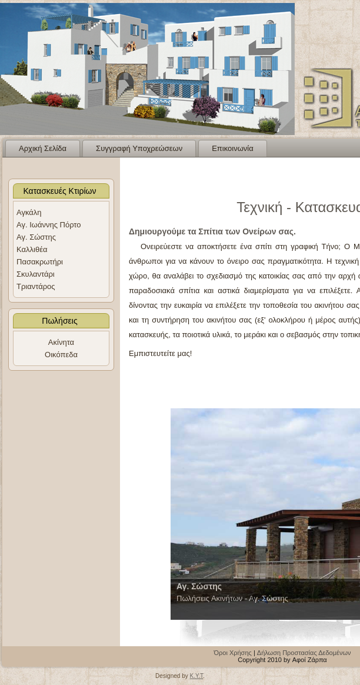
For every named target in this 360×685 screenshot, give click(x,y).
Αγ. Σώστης (36, 237)
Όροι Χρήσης (233, 652)
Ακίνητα (61, 342)
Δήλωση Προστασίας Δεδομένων (304, 652)
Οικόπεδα (61, 354)
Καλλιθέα (31, 249)
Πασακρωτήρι (39, 261)
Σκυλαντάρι (35, 274)
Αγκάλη (29, 212)
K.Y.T (196, 676)
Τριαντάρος (35, 286)
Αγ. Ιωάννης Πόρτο (48, 224)
